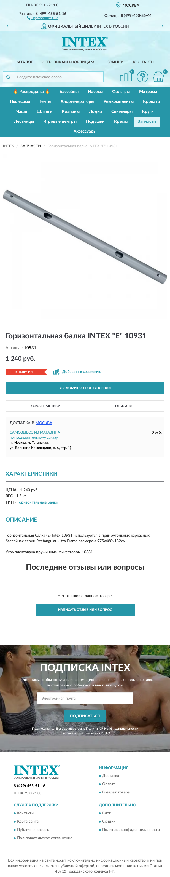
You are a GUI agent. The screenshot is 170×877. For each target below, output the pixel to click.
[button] (42, 17)
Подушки (95, 121)
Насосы (95, 92)
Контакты (144, 62)
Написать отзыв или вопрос (85, 609)
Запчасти (147, 121)
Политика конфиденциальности (131, 830)
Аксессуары (85, 131)
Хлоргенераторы (77, 102)
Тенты (45, 102)
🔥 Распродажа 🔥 (31, 92)
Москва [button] (44, 423)
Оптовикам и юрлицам (68, 62)
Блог (106, 813)
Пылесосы (20, 102)
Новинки (114, 62)
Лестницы (24, 121)
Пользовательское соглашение (44, 838)
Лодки (95, 111)
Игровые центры (60, 121)
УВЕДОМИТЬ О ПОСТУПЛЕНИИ (85, 388)
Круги (148, 111)
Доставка (110, 776)
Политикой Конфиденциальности (112, 728)
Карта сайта (28, 821)
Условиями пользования (81, 733)
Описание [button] (124, 406)
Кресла (121, 121)
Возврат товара (116, 793)
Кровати (151, 102)
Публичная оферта (33, 830)
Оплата (108, 784)
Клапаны (71, 111)
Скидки (108, 821)
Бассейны (69, 92)
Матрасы (148, 92)
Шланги (44, 111)
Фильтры (121, 92)
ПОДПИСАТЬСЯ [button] (85, 716)
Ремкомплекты (119, 102)
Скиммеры (122, 111)
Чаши (21, 111)
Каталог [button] (24, 62)
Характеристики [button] (45, 406)
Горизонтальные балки (37, 502)
